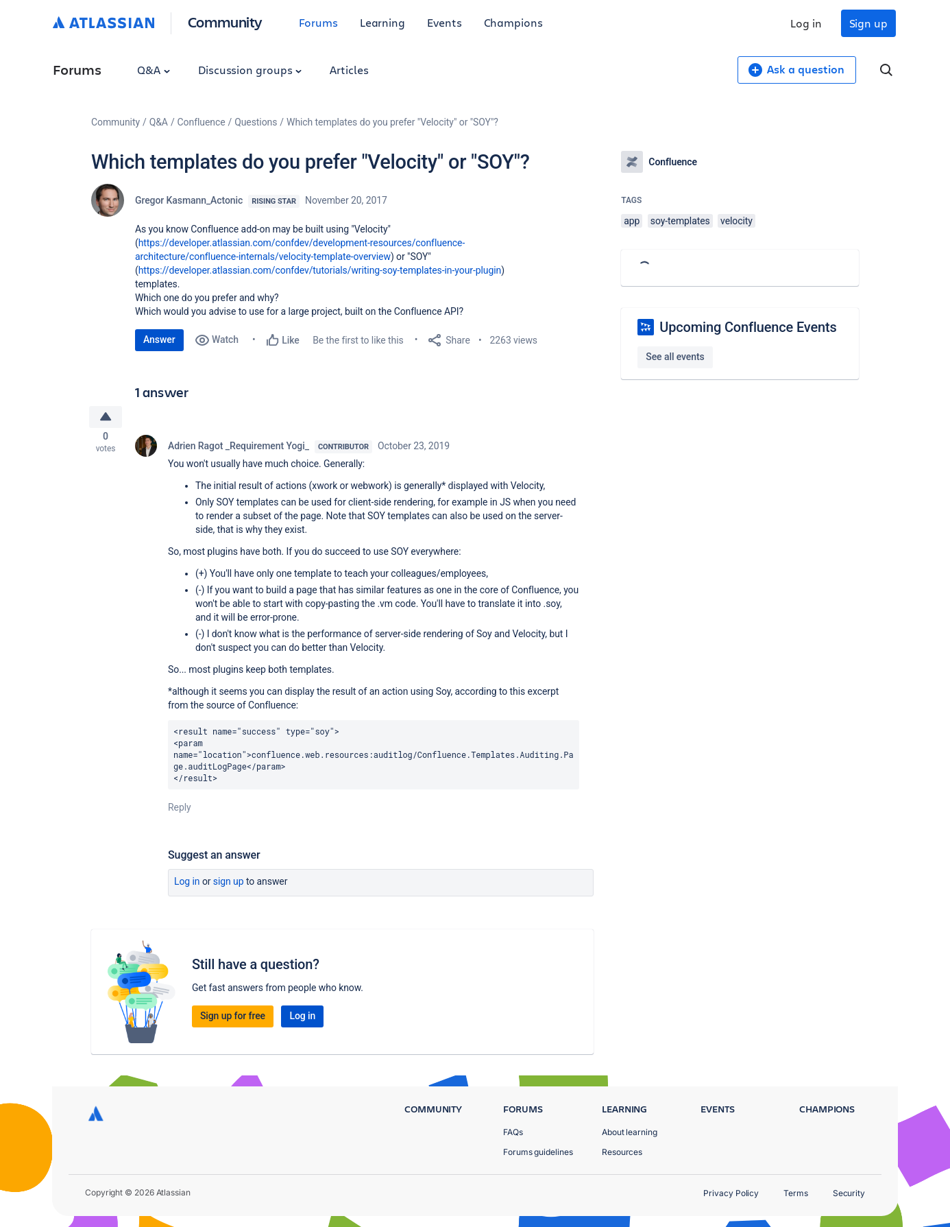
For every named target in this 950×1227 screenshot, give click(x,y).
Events (444, 22)
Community (225, 22)
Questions (255, 122)
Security (849, 1193)
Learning (382, 22)
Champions (513, 22)
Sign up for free (232, 1020)
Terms (795, 1193)
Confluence (202, 122)
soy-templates (680, 220)
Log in (806, 23)
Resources (622, 1152)
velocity (736, 220)
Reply (179, 812)
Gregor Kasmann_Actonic (189, 200)
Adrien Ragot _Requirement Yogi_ (238, 449)
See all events (675, 356)
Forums (318, 22)
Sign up (868, 23)
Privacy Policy (731, 1193)
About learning (629, 1132)
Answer (159, 339)
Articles (349, 69)
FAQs (513, 1132)
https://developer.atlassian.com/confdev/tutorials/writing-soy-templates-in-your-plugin (319, 270)
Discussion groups (250, 69)
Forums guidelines (538, 1152)
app (632, 220)
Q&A (153, 69)
